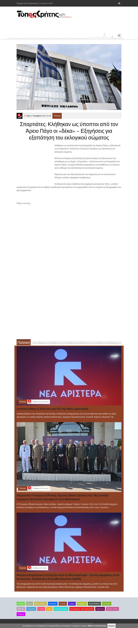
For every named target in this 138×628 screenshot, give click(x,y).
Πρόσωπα (100, 609)
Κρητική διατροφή (61, 609)
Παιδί (49, 609)
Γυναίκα (41, 609)
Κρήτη (29, 603)
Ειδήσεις (21, 603)
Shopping (21, 614)
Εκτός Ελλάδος (94, 603)
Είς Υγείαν (106, 603)
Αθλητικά (21, 609)
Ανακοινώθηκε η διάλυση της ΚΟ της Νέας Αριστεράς (53, 408)
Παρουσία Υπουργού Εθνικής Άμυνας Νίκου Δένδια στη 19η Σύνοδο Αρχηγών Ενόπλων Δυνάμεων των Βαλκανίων (63, 497)
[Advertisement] (70, 25)
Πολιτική (57, 115)
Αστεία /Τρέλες (112, 609)
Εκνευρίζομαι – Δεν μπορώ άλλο (82, 609)
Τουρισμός (31, 609)
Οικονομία (52, 603)
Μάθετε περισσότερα (97, 626)
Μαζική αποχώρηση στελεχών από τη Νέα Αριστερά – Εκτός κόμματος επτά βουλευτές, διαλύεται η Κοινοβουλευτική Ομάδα (68, 577)
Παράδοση (82, 603)
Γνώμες (72, 603)
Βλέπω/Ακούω (40, 603)
